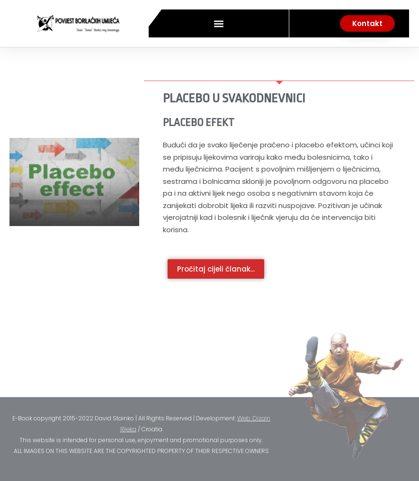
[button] (218, 23)
